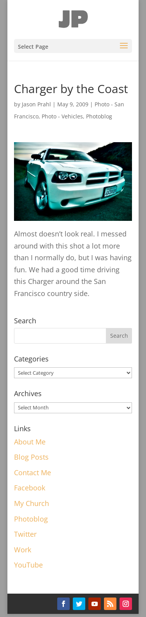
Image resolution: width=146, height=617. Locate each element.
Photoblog (99, 116)
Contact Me (32, 472)
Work (22, 549)
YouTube (28, 564)
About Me (30, 441)
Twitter (25, 534)
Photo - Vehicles (62, 116)
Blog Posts (31, 457)
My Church (31, 503)
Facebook (29, 487)
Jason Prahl (36, 104)
